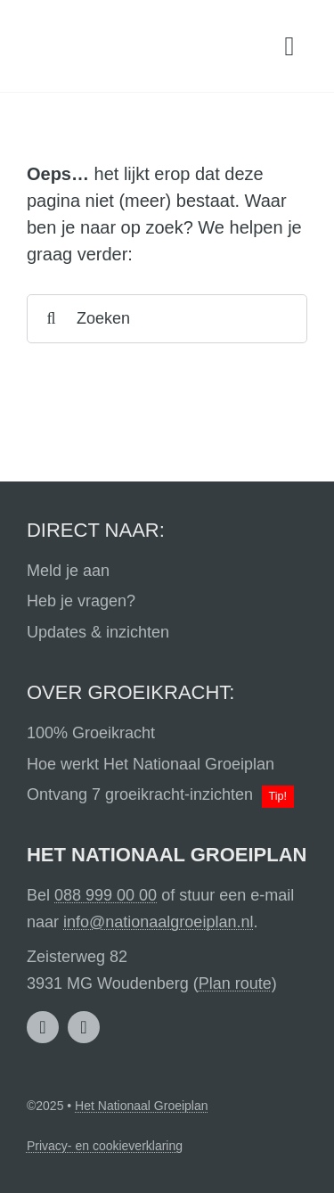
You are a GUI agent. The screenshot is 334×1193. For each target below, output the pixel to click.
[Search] (51, 318)
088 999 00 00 (105, 895)
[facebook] (84, 1027)
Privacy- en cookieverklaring (105, 1146)
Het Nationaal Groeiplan (141, 1105)
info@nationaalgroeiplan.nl (158, 922)
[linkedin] (43, 1027)
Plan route (235, 983)
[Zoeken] (167, 318)
